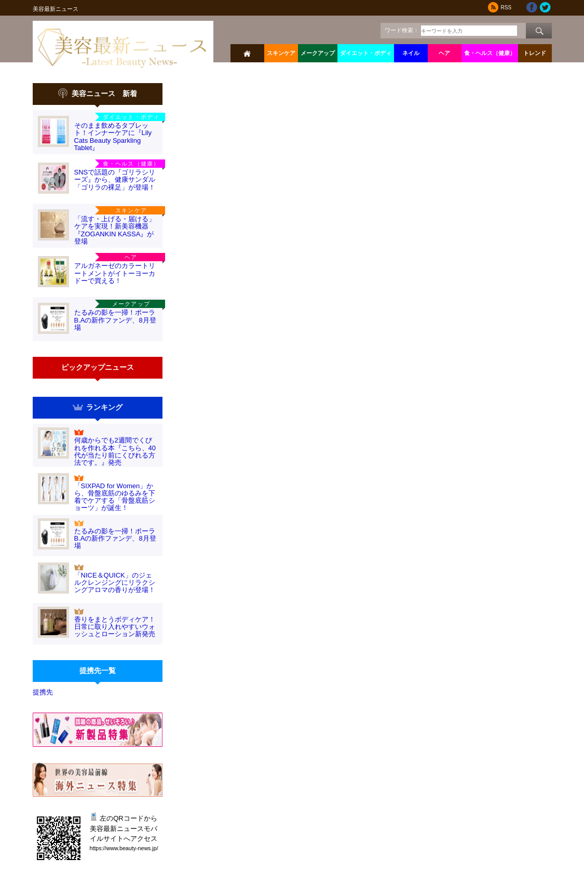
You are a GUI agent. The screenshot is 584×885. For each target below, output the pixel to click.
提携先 (43, 692)
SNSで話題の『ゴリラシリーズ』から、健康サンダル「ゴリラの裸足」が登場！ (115, 179)
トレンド (534, 53)
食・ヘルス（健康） (489, 53)
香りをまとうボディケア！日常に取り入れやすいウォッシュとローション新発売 (114, 626)
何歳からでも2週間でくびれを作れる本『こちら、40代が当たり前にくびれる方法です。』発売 (115, 451)
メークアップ (318, 53)
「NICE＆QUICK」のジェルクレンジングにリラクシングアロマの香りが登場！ (114, 582)
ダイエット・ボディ (365, 53)
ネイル (410, 53)
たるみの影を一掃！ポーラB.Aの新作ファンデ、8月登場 (115, 320)
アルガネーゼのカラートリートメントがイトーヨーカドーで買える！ (114, 273)
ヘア (444, 53)
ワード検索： (402, 30)
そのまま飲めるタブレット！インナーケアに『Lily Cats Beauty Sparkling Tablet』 (113, 137)
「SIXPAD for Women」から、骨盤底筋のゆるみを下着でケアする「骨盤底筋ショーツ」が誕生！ (114, 497)
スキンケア (281, 53)
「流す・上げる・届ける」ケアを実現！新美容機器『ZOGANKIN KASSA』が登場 (114, 230)
